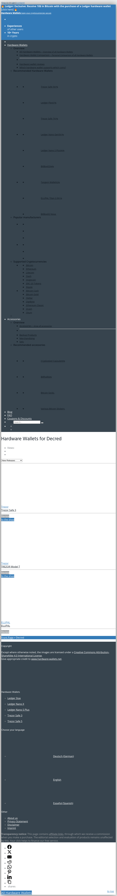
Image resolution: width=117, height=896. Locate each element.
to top (110, 891)
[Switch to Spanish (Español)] (40, 803)
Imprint (11, 828)
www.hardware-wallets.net (46, 659)
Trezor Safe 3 (8, 510)
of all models (15, 21)
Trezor (5, 506)
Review (5, 516)
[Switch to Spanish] (14, 429)
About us (12, 818)
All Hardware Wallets (16, 893)
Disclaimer (13, 824)
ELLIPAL (5, 622)
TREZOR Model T (10, 566)
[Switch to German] (14, 426)
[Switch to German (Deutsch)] (40, 756)
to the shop (7, 519)
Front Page (7, 637)
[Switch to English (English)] (34, 779)
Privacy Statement (17, 821)
